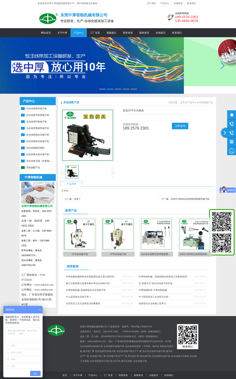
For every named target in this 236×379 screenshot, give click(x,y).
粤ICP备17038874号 (141, 326)
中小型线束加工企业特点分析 (153, 296)
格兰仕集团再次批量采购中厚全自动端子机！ (89, 283)
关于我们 (151, 3)
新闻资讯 (144, 32)
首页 (182, 102)
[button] (102, 89)
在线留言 (178, 3)
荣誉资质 (128, 32)
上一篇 (73, 199)
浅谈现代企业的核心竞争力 (152, 303)
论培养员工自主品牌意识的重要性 (83, 303)
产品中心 (165, 3)
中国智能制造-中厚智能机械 (153, 290)
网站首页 (46, 32)
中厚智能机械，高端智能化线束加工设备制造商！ (164, 276)
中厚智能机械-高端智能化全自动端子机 (86, 290)
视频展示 (111, 32)
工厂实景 (95, 32)
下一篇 (185, 199)
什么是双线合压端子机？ (78, 296)
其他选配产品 (71, 102)
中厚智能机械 (33, 177)
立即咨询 (180, 126)
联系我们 (191, 3)
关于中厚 (62, 32)
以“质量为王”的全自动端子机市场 (155, 283)
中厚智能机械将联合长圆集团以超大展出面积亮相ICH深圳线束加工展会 (91, 277)
